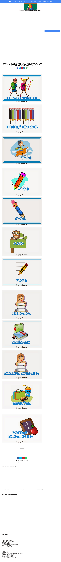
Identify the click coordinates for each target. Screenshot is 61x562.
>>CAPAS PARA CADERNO (6, 543)
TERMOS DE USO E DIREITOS (17, 1)
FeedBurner (24, 449)
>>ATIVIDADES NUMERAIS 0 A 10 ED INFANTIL (10, 539)
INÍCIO (10, 1)
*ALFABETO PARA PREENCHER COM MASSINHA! (10, 559)
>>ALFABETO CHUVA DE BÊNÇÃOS (8, 537)
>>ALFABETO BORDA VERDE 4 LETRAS (8, 536)
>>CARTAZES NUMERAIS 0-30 (7, 546)
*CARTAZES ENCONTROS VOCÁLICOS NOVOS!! (10, 558)
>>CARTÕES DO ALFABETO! (6, 547)
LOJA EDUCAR (49, 1)
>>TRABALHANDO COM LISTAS (7, 556)
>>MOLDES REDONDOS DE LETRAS (8, 554)
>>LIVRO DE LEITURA (5, 552)
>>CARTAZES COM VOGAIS (6, 545)
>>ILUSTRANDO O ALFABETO (7, 550)
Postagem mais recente (5, 489)
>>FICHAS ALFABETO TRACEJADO (8, 549)
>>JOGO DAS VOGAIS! (5, 551)
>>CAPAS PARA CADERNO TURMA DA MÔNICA (10, 544)
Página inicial (22, 489)
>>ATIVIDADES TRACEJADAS (7, 540)
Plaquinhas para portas (24, 460)
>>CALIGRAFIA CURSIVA (6, 542)
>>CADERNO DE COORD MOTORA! (8, 541)
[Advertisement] (30, 20)
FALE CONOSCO (26, 1)
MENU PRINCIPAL (33, 1)
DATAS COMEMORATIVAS (42, 1)
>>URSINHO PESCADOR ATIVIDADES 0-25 (9, 557)
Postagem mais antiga (39, 489)
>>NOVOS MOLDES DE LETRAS (7, 555)
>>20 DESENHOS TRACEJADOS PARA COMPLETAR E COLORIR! (12, 553)
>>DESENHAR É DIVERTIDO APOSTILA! (8, 548)
